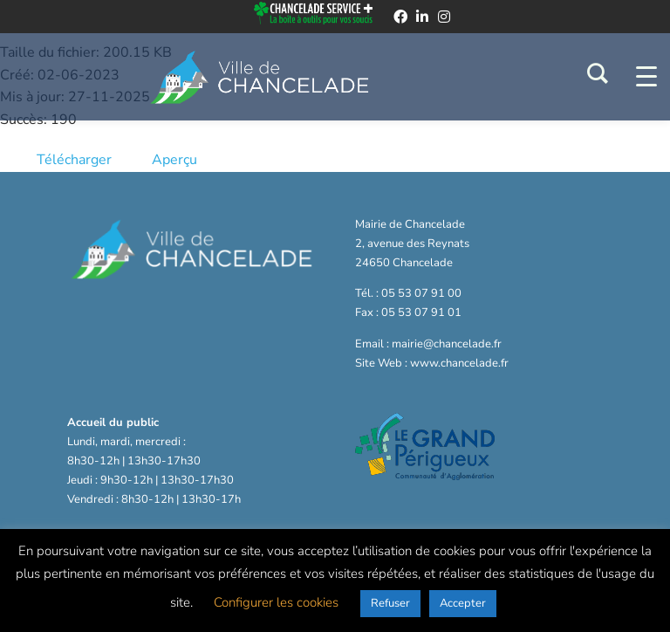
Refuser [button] (390, 603)
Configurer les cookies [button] (276, 602)
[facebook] (400, 16)
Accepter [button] (463, 603)
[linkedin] (422, 16)
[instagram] (444, 16)
